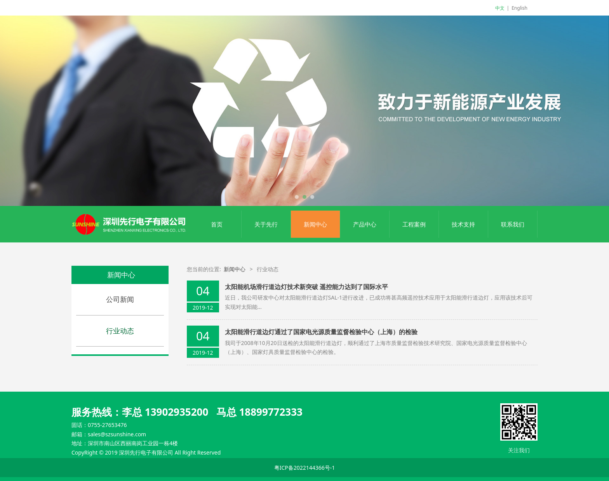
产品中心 (364, 224)
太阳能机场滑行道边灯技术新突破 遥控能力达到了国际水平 (306, 286)
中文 (500, 8)
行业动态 (120, 330)
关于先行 (266, 224)
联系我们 (512, 224)
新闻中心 (315, 224)
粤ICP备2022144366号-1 (304, 467)
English (519, 8)
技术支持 (463, 224)
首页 (217, 224)
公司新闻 (120, 299)
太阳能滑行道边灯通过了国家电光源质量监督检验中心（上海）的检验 (321, 332)
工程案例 (414, 224)
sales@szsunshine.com (117, 434)
